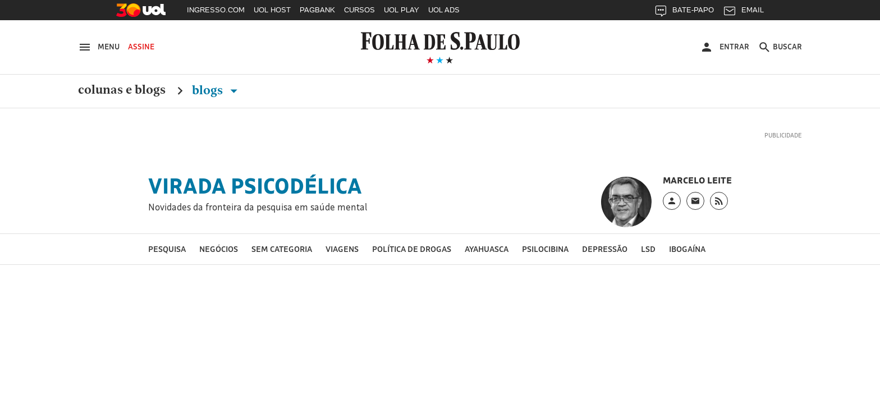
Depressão (604, 249)
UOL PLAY (401, 10)
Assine (141, 46)
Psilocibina (545, 249)
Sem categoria (281, 249)
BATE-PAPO (684, 12)
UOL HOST (272, 10)
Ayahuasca (486, 249)
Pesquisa (167, 249)
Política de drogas (411, 249)
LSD (648, 249)
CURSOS (359, 10)
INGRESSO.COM (216, 10)
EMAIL (743, 12)
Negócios (218, 249)
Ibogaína (687, 249)
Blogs (217, 90)
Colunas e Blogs (122, 90)
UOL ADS (444, 10)
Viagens (342, 249)
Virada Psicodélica (255, 186)
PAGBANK (317, 10)
